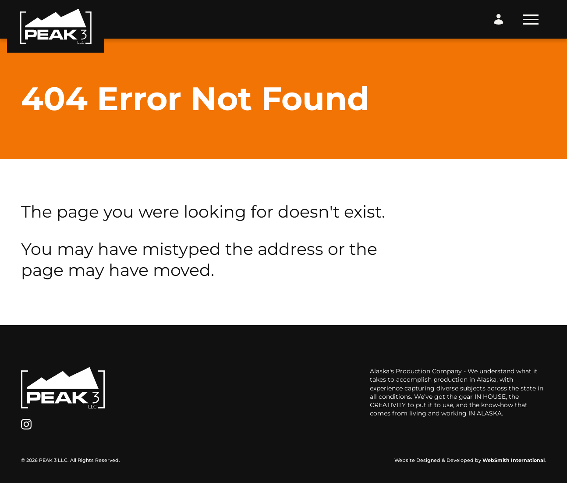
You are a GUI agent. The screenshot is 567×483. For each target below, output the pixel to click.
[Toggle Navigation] (530, 19)
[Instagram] (26, 424)
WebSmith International (513, 460)
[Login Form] (498, 19)
